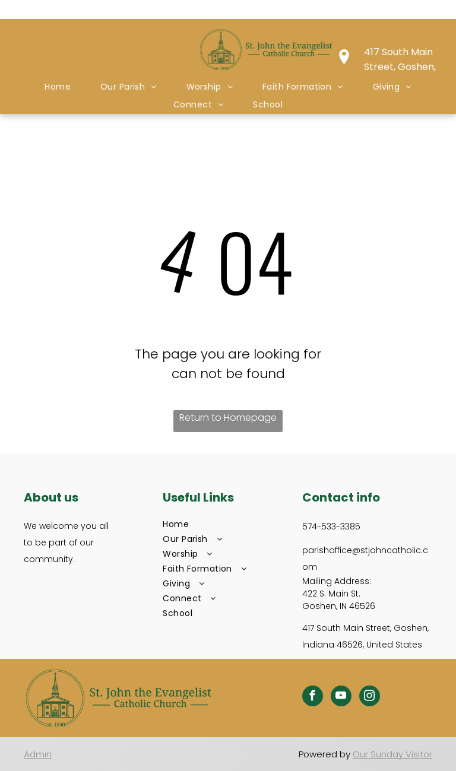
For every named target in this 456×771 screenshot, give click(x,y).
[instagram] (369, 697)
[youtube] (341, 697)
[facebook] (312, 697)
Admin (38, 754)
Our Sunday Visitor (392, 754)
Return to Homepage (228, 417)
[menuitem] (58, 87)
